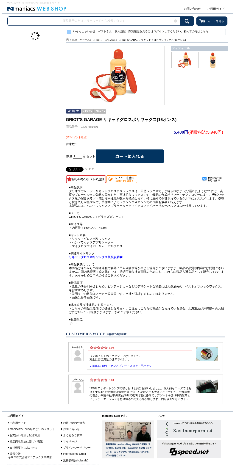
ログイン (158, 31)
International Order (74, 453)
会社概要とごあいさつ (23, 447)
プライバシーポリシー (77, 447)
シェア (89, 169)
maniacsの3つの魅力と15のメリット (32, 429)
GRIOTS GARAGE (104, 40)
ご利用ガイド (216, 9)
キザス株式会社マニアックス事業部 (30, 457)
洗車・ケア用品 (81, 40)
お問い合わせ (192, 8)
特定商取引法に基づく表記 (26, 441)
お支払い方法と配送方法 (25, 435)
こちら (204, 31)
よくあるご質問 (72, 435)
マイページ (70, 441)
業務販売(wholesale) (75, 460)
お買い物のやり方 (74, 423)
